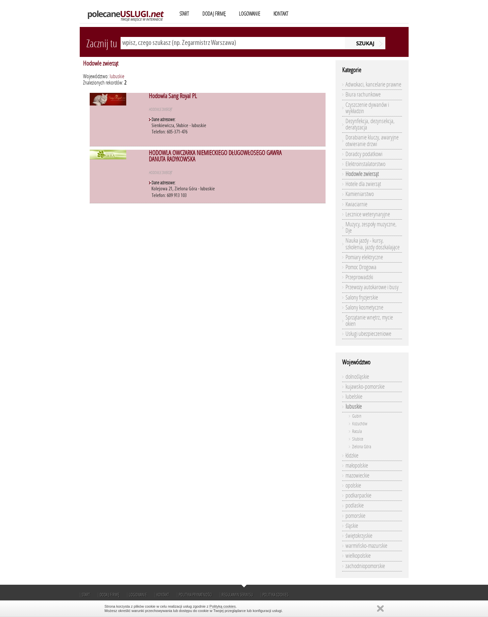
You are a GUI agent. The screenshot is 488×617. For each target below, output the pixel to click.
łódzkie (351, 455)
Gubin (356, 416)
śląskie (351, 525)
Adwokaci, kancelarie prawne (373, 84)
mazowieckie (357, 475)
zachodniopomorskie (365, 566)
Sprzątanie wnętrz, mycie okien (369, 320)
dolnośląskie (357, 376)
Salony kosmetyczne (364, 307)
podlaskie (354, 505)
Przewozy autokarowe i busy (372, 287)
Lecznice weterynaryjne (367, 214)
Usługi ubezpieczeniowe (368, 333)
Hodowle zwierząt (100, 63)
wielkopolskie (358, 555)
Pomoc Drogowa (360, 267)
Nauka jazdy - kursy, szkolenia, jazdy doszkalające (372, 244)
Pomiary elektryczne (364, 257)
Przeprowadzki (359, 277)
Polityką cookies (223, 606)
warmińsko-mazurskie (366, 545)
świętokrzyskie (358, 535)
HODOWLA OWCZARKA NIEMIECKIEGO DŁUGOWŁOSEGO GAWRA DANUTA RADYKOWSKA (215, 156)
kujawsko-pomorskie (365, 386)
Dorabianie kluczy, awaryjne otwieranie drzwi (372, 140)
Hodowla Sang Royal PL (173, 96)
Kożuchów (359, 424)
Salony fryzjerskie (361, 297)
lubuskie (117, 76)
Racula (357, 431)
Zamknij (380, 608)
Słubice (357, 439)
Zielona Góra (361, 447)
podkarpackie (358, 495)
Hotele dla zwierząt (363, 184)
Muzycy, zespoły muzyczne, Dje (371, 227)
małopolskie (356, 465)
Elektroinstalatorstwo (365, 164)
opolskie (353, 485)
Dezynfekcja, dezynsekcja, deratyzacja (370, 124)
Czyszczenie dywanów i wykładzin (367, 108)
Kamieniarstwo (359, 194)
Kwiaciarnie (356, 204)
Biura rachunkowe (363, 94)
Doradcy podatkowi (363, 154)
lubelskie (353, 396)
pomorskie (355, 515)
